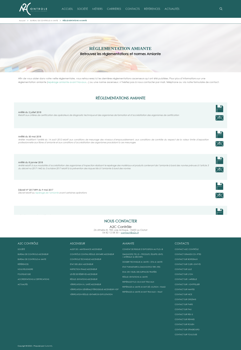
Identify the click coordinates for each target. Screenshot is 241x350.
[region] (120, 48)
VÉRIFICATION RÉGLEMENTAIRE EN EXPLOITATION (91, 294)
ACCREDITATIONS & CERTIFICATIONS (33, 279)
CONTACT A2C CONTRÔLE (187, 249)
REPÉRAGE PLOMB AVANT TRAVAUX (138, 282)
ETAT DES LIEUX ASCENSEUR (81, 264)
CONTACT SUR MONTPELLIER (187, 284)
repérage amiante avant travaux (67, 82)
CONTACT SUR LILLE (183, 269)
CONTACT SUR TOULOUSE (186, 334)
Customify (48, 346)
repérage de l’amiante (47, 192)
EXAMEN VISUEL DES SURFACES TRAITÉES (139, 272)
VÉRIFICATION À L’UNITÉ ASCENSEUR (85, 284)
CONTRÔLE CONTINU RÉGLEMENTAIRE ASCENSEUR (92, 254)
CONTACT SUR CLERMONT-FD (188, 264)
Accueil (22, 20)
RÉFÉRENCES (23, 264)
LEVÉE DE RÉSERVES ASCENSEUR (83, 274)
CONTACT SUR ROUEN (184, 324)
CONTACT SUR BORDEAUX (186, 259)
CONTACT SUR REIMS (184, 314)
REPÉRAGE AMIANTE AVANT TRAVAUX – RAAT (142, 292)
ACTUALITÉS (23, 284)
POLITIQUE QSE (24, 274)
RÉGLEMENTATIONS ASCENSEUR (83, 279)
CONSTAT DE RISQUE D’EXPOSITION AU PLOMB (142, 249)
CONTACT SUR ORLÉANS (185, 299)
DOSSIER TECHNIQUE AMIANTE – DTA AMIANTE (142, 262)
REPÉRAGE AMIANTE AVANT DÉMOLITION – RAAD (144, 287)
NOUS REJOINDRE (25, 269)
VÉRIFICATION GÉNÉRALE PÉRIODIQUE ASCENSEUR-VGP (94, 289)
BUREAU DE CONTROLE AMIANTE (44, 20)
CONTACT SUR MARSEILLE (186, 279)
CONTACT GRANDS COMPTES (188, 254)
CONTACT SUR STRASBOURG (187, 329)
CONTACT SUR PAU (183, 309)
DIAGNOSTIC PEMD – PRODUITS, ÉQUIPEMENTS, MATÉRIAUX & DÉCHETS (142, 255)
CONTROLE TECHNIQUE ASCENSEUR (85, 259)
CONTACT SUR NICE (183, 294)
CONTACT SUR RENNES (185, 319)
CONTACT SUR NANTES (185, 289)
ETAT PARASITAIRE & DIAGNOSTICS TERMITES (141, 267)
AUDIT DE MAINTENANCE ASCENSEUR (86, 249)
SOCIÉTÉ (21, 249)
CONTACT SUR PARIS (184, 304)
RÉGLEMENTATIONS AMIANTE (135, 277)
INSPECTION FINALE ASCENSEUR (83, 269)
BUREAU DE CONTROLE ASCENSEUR (33, 254)
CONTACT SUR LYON (184, 274)
